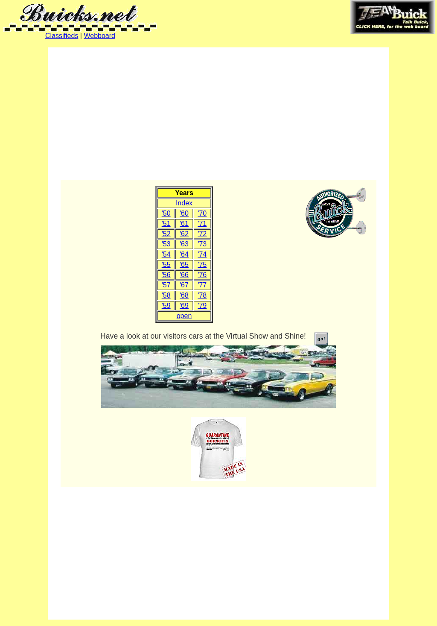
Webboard (99, 35)
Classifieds (61, 35)
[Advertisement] (218, 113)
